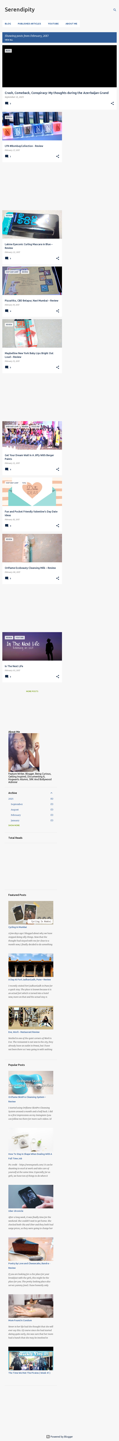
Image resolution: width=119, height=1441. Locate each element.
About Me (71, 23)
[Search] (115, 10)
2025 (10, 798)
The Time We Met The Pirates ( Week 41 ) (29, 1373)
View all (9, 40)
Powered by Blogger (59, 1436)
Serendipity (20, 9)
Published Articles (29, 23)
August (15, 809)
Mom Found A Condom (20, 1320)
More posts (32, 691)
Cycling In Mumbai (17, 927)
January (15, 820)
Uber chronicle (15, 1211)
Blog (8, 23)
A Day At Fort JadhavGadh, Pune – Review (29, 979)
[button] (112, 104)
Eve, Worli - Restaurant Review (24, 1032)
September (17, 804)
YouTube (53, 23)
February (16, 815)
